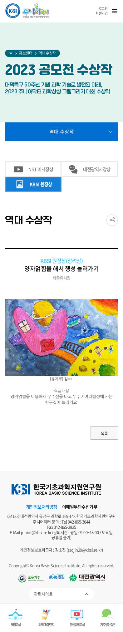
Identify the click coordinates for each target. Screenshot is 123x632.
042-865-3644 (79, 522)
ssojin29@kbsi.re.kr (85, 550)
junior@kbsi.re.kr (36, 532)
